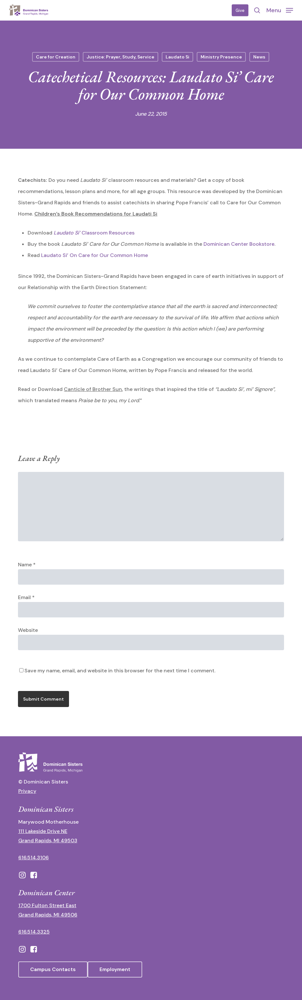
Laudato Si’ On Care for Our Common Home (95, 255)
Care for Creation (55, 57)
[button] (279, 10)
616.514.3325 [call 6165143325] (34, 931)
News (259, 57)
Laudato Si (177, 57)
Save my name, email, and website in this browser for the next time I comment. (119, 670)
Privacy (27, 791)
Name (27, 564)
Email (26, 597)
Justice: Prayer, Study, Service (120, 57)
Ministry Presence (221, 57)
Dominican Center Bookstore (238, 244)
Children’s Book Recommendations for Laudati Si (95, 213)
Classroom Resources (94, 232)
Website (28, 630)
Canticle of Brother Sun (93, 389)
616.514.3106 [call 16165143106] (33, 857)
